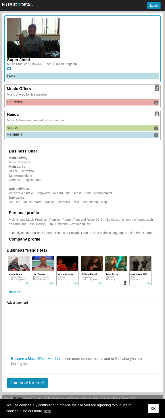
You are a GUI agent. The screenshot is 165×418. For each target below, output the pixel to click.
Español (28, 398)
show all (13, 292)
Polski (47, 398)
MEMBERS (82, 135)
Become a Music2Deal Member (35, 359)
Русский (56, 398)
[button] (27, 383)
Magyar (117, 398)
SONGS (82, 128)
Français (38, 398)
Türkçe (96, 398)
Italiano (65, 398)
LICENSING (82, 102)
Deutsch (8, 398)
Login (154, 5)
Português (86, 398)
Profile (11, 76)
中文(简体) (106, 398)
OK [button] (153, 408)
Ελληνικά (74, 398)
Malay (125, 398)
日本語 (133, 398)
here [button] (47, 411)
